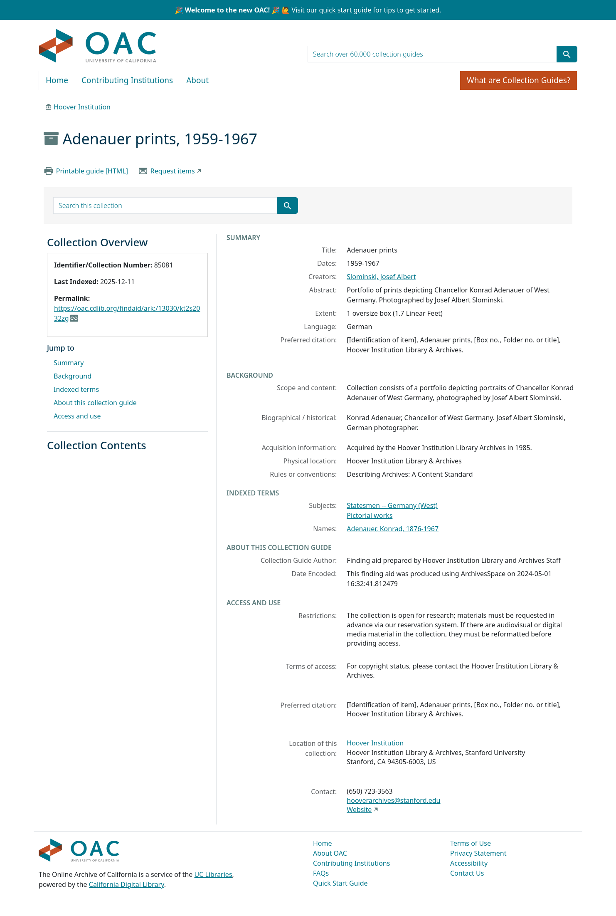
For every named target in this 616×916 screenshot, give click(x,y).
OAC (98, 46)
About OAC (330, 853)
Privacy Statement (478, 853)
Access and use (77, 416)
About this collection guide (95, 402)
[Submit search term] (567, 54)
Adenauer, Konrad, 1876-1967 (393, 528)
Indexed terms (76, 389)
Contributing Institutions (127, 80)
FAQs (321, 873)
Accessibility (469, 863)
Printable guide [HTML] (92, 171)
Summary (69, 362)
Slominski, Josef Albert (381, 276)
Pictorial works (369, 515)
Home (57, 80)
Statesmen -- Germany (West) (392, 505)
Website (359, 809)
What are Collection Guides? (518, 80)
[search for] (432, 54)
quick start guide (345, 10)
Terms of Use (470, 843)
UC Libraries (213, 874)
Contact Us (467, 873)
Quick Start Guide (340, 883)
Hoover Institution (82, 106)
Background (72, 376)
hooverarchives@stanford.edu (393, 800)
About (197, 80)
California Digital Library (126, 884)
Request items (172, 171)
